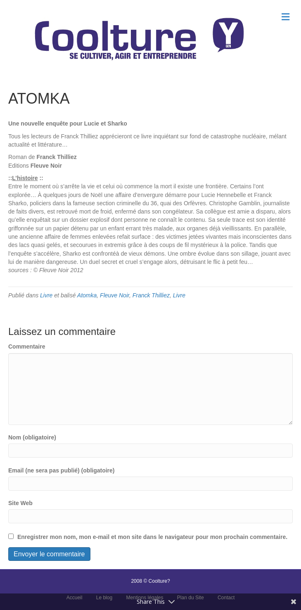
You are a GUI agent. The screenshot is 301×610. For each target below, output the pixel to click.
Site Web (20, 503)
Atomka (87, 295)
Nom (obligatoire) (32, 437)
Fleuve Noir (114, 295)
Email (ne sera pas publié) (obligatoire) (61, 470)
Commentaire (26, 346)
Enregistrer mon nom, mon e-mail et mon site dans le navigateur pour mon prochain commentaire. (152, 537)
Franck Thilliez (151, 295)
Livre (46, 295)
